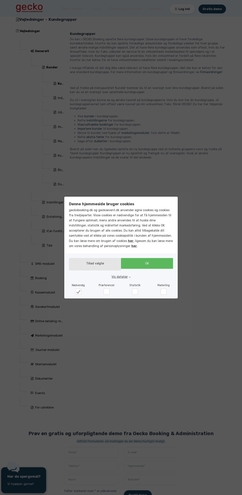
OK (148, 264)
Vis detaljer (120, 276)
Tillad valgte (94, 264)
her (130, 241)
